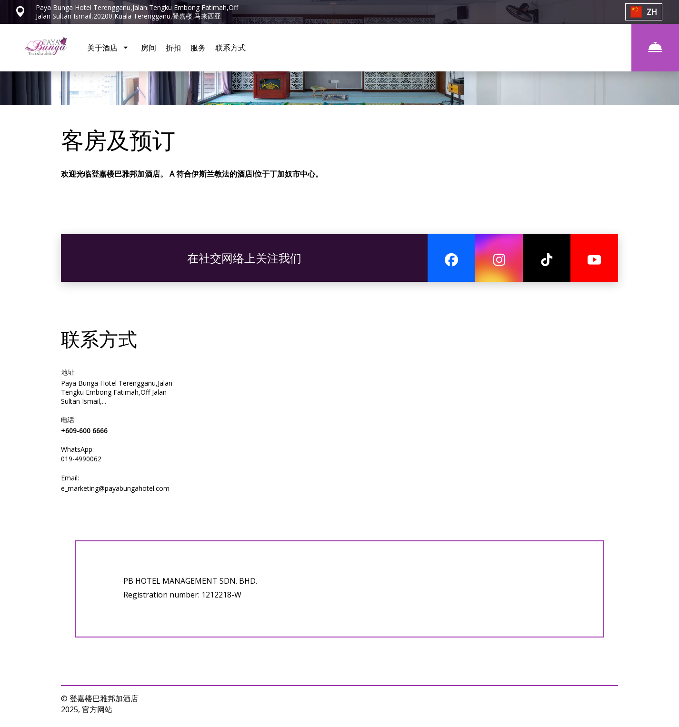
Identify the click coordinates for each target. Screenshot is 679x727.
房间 (148, 47)
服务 (198, 47)
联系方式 (230, 47)
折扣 (173, 47)
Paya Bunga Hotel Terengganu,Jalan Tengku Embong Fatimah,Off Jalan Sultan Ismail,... (116, 392)
